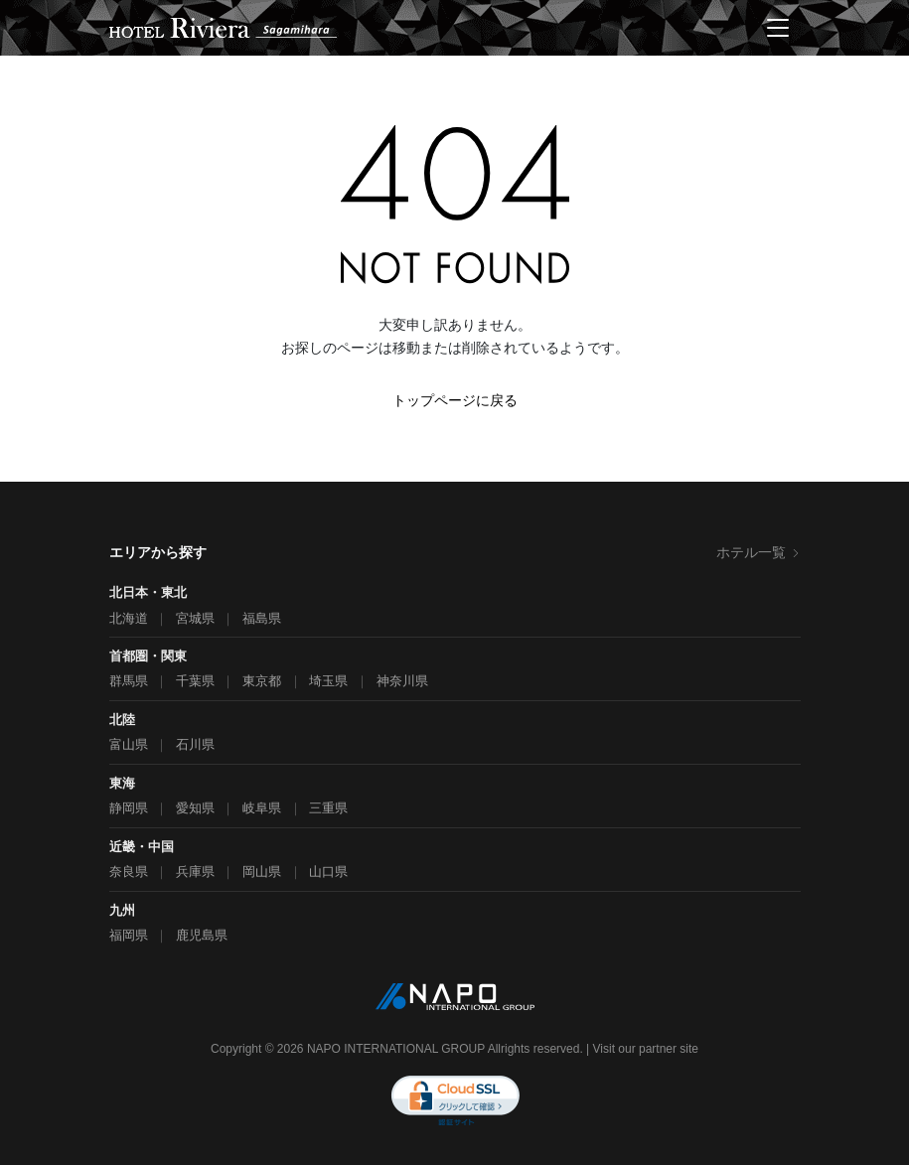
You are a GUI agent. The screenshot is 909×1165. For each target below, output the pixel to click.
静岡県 (128, 808)
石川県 (195, 744)
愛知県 (195, 808)
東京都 (261, 680)
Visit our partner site (646, 1049)
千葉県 (195, 680)
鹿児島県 (201, 935)
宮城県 (195, 618)
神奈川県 (402, 680)
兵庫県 (195, 871)
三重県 (328, 808)
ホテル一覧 (758, 552)
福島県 (261, 618)
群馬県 (128, 680)
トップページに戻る (455, 400)
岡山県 (261, 871)
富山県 (128, 744)
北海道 (128, 618)
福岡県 (128, 935)
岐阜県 (261, 808)
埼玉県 (328, 680)
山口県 (328, 871)
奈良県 (128, 871)
